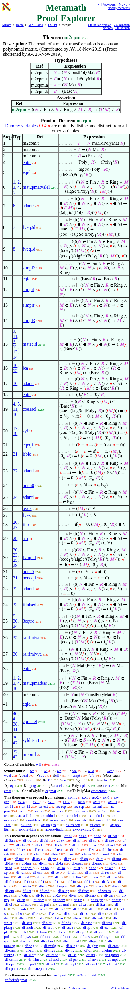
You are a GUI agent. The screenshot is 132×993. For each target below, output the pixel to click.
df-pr (52, 859)
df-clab (21, 845)
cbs (105, 780)
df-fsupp (97, 900)
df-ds (22, 932)
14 (15, 357)
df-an (82, 836)
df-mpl (113, 959)
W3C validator (120, 988)
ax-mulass (57, 820)
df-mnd (25, 941)
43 (15, 756)
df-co (55, 872)
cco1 (107, 785)
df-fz (40, 918)
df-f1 (56, 881)
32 (15, 588)
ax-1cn (102, 811)
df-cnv (37, 872)
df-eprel (26, 868)
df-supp (63, 891)
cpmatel (30, 721)
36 (15, 654)
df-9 (67, 913)
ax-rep (61, 806)
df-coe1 (92, 964)
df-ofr (116, 886)
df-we (109, 868)
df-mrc (65, 936)
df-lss (72, 955)
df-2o (57, 895)
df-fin (78, 900)
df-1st (27, 891)
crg (33, 785)
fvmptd (29, 557)
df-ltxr (100, 904)
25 (15, 560)
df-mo (109, 840)
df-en (21, 900)
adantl (28, 470)
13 (15, 351)
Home (20, 25)
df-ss (70, 854)
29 (15, 565)
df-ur (88, 950)
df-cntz (113, 946)
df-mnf (64, 904)
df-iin (43, 863)
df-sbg (29, 946)
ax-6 (51, 802)
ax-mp (72, 797)
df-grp (93, 941)
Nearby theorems (119, 8)
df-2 (76, 909)
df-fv (105, 881)
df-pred (23, 877)
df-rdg (23, 895)
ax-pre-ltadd (54, 829)
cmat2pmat (99, 791)
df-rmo (39, 849)
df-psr (73, 959)
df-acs (85, 936)
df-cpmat (11, 968)
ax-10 (112, 802)
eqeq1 (28, 444)
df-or (97, 836)
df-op (84, 859)
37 (15, 751)
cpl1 (83, 785)
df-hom (41, 932)
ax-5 (36, 802)
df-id (8, 868)
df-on (59, 877)
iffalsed (29, 604)
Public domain (77, 988)
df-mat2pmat (37, 968)
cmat (7, 791)
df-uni (116, 859)
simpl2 (29, 267)
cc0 (47, 780)
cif (57, 775)
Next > (124, 4)
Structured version (99, 25)
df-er (72, 895)
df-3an (10, 840)
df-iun (26, 863)
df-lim (76, 877)
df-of (100, 886)
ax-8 (81, 802)
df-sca (47, 927)
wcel (7, 775)
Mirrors (6, 25)
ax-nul (97, 806)
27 (15, 527)
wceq (110, 771)
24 (15, 497)
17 (15, 428)
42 (15, 742)
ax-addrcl (48, 815)
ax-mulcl (71, 815)
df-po (45, 868)
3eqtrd (28, 621)
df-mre (45, 936)
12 (15, 346)
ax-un (39, 811)
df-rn (88, 872)
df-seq (77, 918)
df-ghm (92, 946)
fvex (27, 515)
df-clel (59, 845)
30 (15, 621)
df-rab (74, 849)
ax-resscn (81, 811)
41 (15, 729)
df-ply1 (70, 964)
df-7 (35, 913)
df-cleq (40, 845)
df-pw (19, 859)
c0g (11, 785)
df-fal (44, 840)
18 (15, 414)
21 (15, 454)
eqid (27, 162)
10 (15, 365)
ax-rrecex (73, 825)
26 (15, 522)
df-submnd (71, 941)
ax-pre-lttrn (27, 829)
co (14, 780)
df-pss (86, 854)
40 (15, 713)
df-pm (108, 895)
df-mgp (49, 950)
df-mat (112, 964)
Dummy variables (21, 125)
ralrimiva (31, 637)
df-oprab (62, 886)
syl (25, 430)
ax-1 (85, 797)
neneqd (29, 577)
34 (15, 626)
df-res (105, 872)
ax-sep (79, 806)
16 (15, 383)
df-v (91, 849)
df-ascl (54, 959)
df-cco (61, 932)
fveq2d (29, 227)
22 (15, 470)
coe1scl (29, 409)
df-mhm (47, 941)
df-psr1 (31, 964)
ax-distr (80, 820)
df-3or (112, 836)
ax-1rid (26, 825)
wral (24, 775)
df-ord (42, 877)
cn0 (82, 780)
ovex (27, 508)
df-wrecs (104, 891)
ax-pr (23, 811)
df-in (54, 854)
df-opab (77, 863)
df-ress (107, 923)
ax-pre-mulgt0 (83, 829)
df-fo (72, 881)
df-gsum (100, 932)
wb (59, 771)
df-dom (39, 900)
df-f (41, 881)
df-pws (25, 936)
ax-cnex (58, 811)
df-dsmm (11, 959)
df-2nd (45, 891)
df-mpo (82, 886)
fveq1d (29, 249)
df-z (101, 913)
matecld (30, 344)
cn (64, 780)
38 (15, 688)
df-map (90, 895)
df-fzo (58, 918)
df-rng (69, 950)
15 (15, 370)
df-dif (21, 854)
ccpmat (50, 791)
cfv (92, 775)
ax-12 (26, 806)
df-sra (90, 955)
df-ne (93, 845)
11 (15, 336)
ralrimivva (32, 654)
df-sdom (59, 900)
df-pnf (44, 904)
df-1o (40, 895)
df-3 (92, 909)
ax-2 (95, 797)
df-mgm (105, 936)
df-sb (93, 840)
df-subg (71, 946)
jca (25, 368)
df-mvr (93, 959)
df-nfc (76, 845)
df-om (9, 891)
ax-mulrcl (95, 815)
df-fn (26, 881)
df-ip (86, 927)
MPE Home (36, 25)
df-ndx (66, 923)
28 (15, 538)
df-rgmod (112, 955)
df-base (86, 923)
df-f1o (89, 881)
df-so (61, 868)
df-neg (40, 909)
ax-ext (43, 806)
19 (15, 433)
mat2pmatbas (35, 683)
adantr (28, 205)
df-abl (30, 950)
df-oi (8, 904)
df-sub (21, 909)
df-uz (23, 918)
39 (15, 737)
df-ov (43, 886)
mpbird (29, 754)
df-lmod (52, 955)
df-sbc (107, 849)
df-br (59, 863)
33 (15, 604)
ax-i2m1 (102, 820)
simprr (29, 305)
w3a (91, 771)
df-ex (60, 840)
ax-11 (9, 806)
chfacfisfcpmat (16, 980)
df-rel (20, 872)
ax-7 (66, 802)
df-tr (113, 863)
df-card (26, 904)
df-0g (80, 932)
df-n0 (84, 913)
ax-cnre (95, 825)
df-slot (47, 923)
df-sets (27, 923)
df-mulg (50, 946)
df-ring (106, 950)
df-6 (19, 913)
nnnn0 (28, 485)
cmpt (76, 775)
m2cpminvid (86, 975)
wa (74, 771)
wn (32, 771)
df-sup (116, 900)
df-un (38, 854)
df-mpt (97, 863)
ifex (26, 524)
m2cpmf (60, 975)
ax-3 (106, 797)
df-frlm (33, 959)
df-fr (77, 868)
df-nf (76, 840)
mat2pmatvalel (36, 187)
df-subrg (30, 955)
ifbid (27, 454)
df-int (9, 863)
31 (15, 577)
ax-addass (33, 820)
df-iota (112, 877)
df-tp (67, 859)
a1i (26, 538)
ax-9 (96, 802)
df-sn (36, 859)
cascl (58, 785)
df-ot (99, 859)
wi (45, 771)
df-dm (71, 872)
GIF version (122, 28)
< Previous (107, 4)
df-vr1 (51, 964)
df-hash (97, 918)
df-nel (110, 845)
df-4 (108, 909)
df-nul (104, 854)
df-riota (25, 886)
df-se (92, 868)
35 (15, 637)
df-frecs (83, 891)
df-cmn (10, 950)
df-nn (59, 909)
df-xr (82, 904)
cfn (32, 780)
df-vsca (67, 927)
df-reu (57, 849)
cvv (41, 775)
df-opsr (10, 964)
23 (15, 555)
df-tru (27, 840)
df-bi (68, 836)
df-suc (94, 877)
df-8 (51, 913)
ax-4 (21, 802)
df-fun (9, 881)
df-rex (20, 849)
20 (15, 549)
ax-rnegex (48, 825)
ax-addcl (24, 815)
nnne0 (28, 571)
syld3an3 (31, 740)
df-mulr (27, 927)
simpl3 (29, 320)
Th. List (52, 25)
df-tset (104, 927)
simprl (28, 289)
